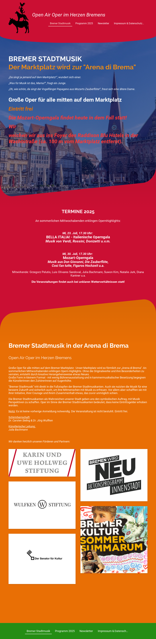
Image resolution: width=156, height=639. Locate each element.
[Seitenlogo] (19, 17)
